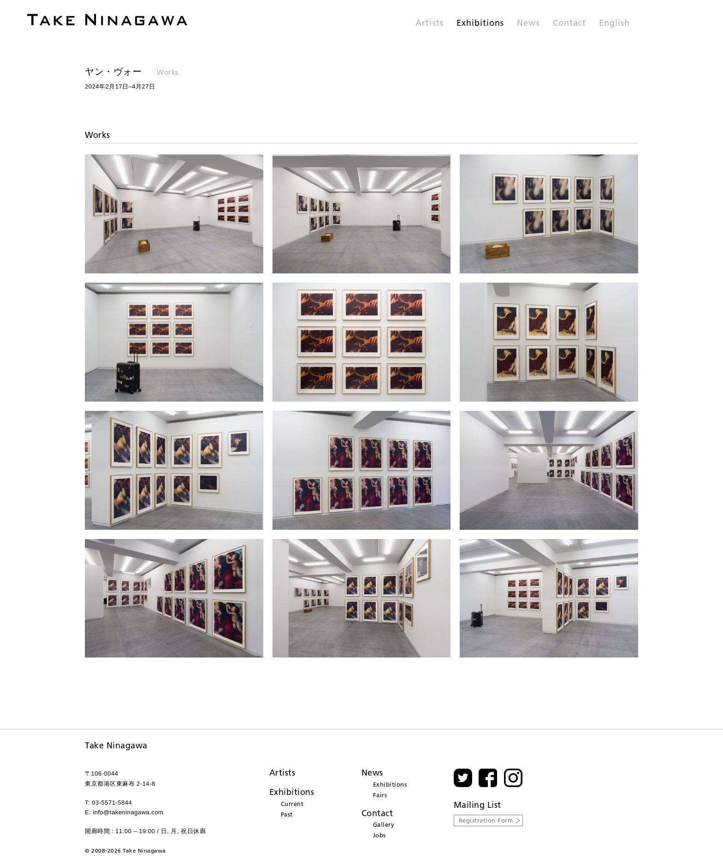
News (528, 23)
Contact (569, 23)
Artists (429, 23)
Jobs (379, 835)
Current (292, 803)
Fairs (380, 795)
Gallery (384, 824)
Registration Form (486, 820)
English (614, 23)
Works (167, 72)
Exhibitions (480, 23)
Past (287, 814)
